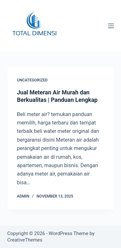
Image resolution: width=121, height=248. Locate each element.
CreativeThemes (25, 240)
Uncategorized (32, 80)
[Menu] (111, 26)
